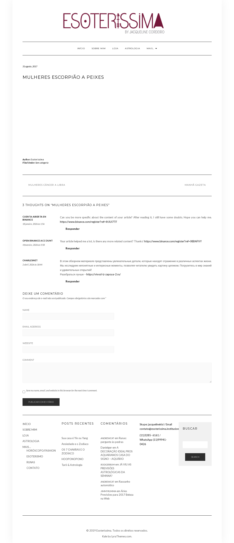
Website (28, 343)
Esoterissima (37, 159)
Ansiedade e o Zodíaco (75, 444)
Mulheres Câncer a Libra (46, 184)
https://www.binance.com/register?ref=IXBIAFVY (173, 241)
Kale (104, 536)
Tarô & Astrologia (72, 464)
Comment (28, 360)
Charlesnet (30, 260)
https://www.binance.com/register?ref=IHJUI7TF (88, 221)
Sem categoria (41, 162)
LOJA (115, 48)
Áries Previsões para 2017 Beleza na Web (117, 494)
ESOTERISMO (35, 456)
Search (195, 457)
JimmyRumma (108, 491)
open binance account (38, 240)
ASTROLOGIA (132, 48)
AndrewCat (107, 438)
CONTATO (33, 467)
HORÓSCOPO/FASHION (41, 450)
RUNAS (31, 462)
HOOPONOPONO (72, 459)
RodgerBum (108, 464)
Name (26, 310)
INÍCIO (81, 48)
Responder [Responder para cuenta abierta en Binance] (73, 228)
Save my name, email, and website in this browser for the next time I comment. (61, 390)
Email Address (32, 326)
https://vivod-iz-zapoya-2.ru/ (103, 274)
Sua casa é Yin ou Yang (75, 438)
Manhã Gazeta (195, 184)
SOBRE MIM (99, 48)
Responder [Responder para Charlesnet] (73, 281)
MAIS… (152, 48)
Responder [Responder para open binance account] (73, 248)
